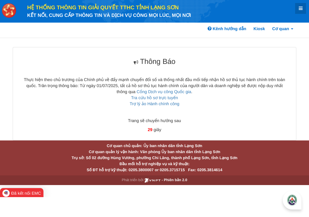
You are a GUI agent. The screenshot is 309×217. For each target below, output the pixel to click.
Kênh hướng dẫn (227, 28)
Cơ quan (282, 28)
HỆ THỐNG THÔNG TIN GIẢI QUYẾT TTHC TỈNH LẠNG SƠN (103, 8)
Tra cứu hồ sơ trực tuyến (154, 97)
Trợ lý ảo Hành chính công (155, 103)
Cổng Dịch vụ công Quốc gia (164, 91)
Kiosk (259, 28)
